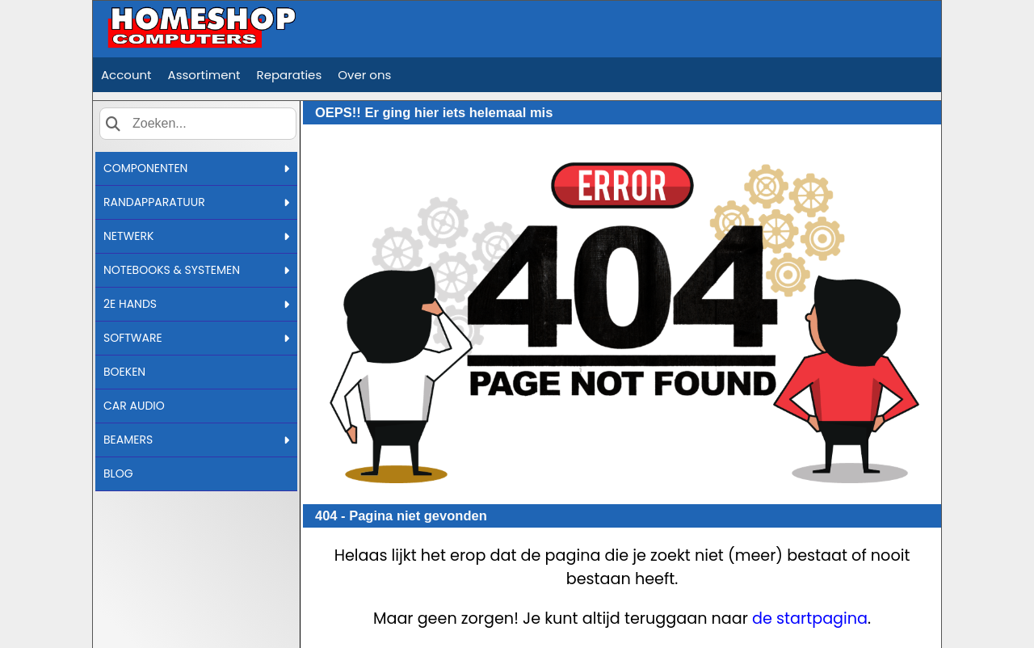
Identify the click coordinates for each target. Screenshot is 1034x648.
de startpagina (810, 618)
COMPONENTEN (196, 168)
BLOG (118, 473)
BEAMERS (196, 439)
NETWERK (196, 236)
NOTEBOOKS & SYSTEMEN (196, 270)
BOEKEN (124, 372)
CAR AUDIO (134, 406)
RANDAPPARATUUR (196, 202)
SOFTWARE (196, 338)
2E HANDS (196, 304)
